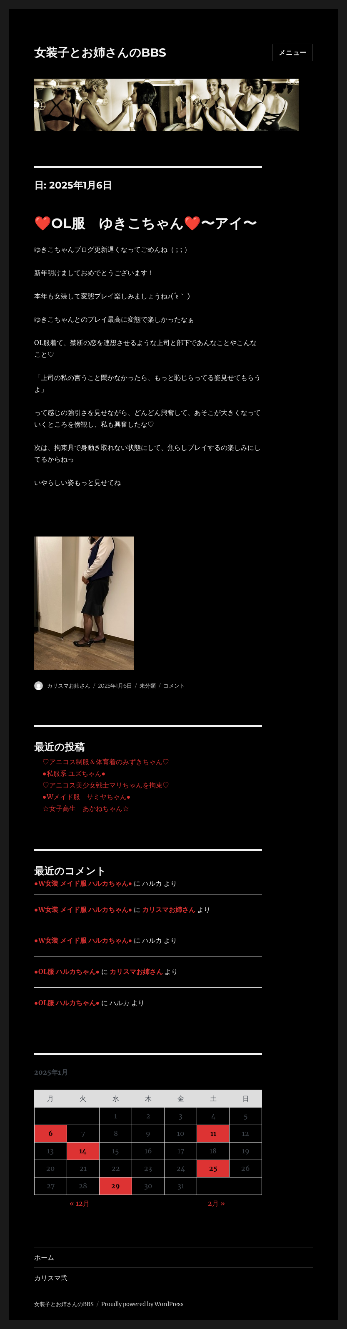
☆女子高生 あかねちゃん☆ (85, 808)
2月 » (216, 1203)
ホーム (44, 1258)
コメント (174, 685)
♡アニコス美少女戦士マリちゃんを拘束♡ (105, 785)
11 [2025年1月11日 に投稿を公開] (213, 1133)
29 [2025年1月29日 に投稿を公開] (115, 1186)
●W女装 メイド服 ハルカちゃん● (83, 883)
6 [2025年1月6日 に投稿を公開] (50, 1133)
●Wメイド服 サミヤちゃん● (86, 796)
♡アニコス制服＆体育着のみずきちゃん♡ (105, 762)
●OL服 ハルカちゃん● (67, 971)
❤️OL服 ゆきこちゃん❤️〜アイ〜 (145, 223)
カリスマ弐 (50, 1278)
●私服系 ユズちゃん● (73, 773)
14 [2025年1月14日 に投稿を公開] (83, 1151)
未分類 (148, 685)
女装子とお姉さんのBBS (100, 52)
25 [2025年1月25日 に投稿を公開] (213, 1168)
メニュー (293, 53)
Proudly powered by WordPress (142, 1304)
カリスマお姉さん (68, 685)
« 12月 (80, 1203)
